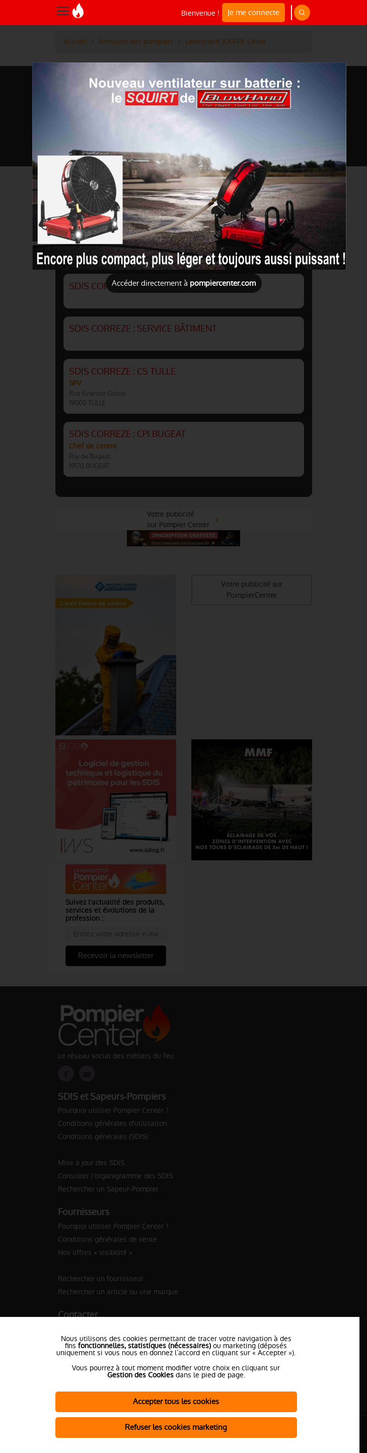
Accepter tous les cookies (176, 1401)
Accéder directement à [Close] (184, 283)
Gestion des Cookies (140, 1374)
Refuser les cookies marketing (176, 1427)
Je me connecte (253, 12)
